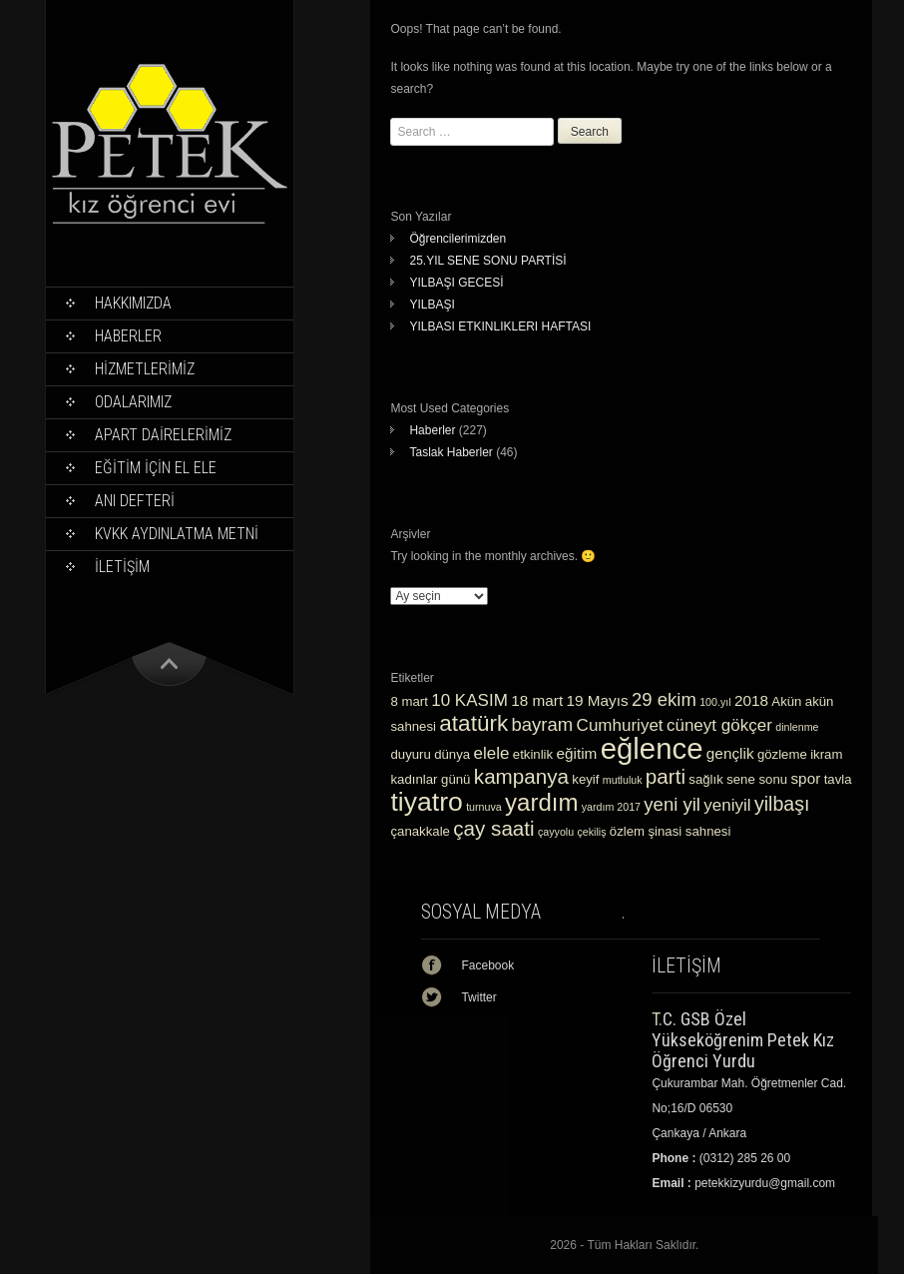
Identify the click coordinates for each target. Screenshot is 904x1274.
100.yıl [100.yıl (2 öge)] (714, 702)
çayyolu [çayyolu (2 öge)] (556, 832)
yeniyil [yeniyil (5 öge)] (726, 805)
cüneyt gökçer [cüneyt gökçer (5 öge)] (719, 725)
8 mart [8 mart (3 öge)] (408, 701)
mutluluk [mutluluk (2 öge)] (623, 780)
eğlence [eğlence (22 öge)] (652, 748)
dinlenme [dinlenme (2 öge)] (796, 727)
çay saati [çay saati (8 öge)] (493, 828)
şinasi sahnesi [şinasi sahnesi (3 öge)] (689, 831)
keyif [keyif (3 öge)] (585, 779)
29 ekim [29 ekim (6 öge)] (664, 699)
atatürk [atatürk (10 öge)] (473, 723)
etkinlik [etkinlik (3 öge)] (533, 754)
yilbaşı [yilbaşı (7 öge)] (781, 804)
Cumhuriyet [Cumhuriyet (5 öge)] (620, 725)
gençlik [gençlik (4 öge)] (730, 753)
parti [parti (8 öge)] (665, 776)
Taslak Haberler (450, 452)
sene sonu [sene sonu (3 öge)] (756, 779)
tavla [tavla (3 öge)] (838, 779)
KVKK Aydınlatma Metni (176, 533)
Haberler (128, 335)
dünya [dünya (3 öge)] (452, 754)
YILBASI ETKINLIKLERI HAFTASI (500, 326)
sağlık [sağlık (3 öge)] (705, 779)
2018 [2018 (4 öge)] (751, 700)
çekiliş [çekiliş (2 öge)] (591, 832)
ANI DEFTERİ (135, 500)
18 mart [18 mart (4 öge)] (537, 700)
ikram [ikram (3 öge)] (826, 754)
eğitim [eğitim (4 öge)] (577, 753)
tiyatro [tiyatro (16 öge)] (426, 802)
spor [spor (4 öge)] (805, 778)
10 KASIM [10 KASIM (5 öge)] (469, 700)
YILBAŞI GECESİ (456, 283)
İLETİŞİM (122, 566)
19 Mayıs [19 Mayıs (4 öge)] (597, 700)
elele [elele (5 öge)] (492, 753)
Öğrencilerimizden (457, 239)
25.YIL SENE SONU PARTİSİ (487, 261)
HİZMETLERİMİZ (145, 368)
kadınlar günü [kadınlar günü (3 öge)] (430, 779)
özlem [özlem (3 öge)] (627, 831)
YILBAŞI (431, 305)
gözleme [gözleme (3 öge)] (782, 754)
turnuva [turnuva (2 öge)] (484, 807)
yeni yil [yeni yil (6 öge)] (672, 804)
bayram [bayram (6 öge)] (543, 724)
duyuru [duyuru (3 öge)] (410, 754)
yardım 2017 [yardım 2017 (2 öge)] (611, 807)
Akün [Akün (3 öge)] (786, 701)
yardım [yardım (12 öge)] (541, 802)
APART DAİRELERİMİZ (163, 434)
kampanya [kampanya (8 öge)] (521, 776)
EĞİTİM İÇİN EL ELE (156, 467)
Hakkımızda (133, 303)
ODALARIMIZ (133, 401)
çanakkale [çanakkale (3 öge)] (419, 831)
